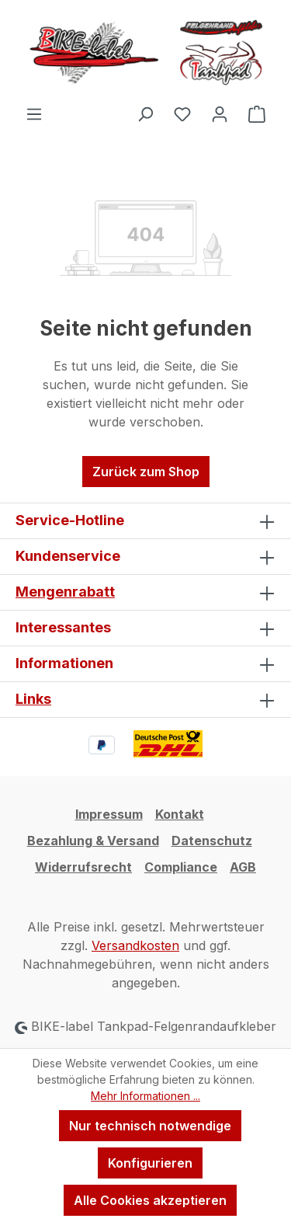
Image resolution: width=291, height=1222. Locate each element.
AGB (243, 867)
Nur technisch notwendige (150, 1125)
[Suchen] (145, 113)
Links (33, 699)
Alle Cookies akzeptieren (150, 1200)
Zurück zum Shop (145, 471)
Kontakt (179, 814)
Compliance (180, 867)
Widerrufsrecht (83, 867)
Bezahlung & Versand (93, 840)
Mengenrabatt (65, 591)
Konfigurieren (150, 1163)
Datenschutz (211, 840)
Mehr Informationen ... (145, 1095)
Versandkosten (135, 945)
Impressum (109, 814)
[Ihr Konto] (219, 113)
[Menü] (34, 113)
